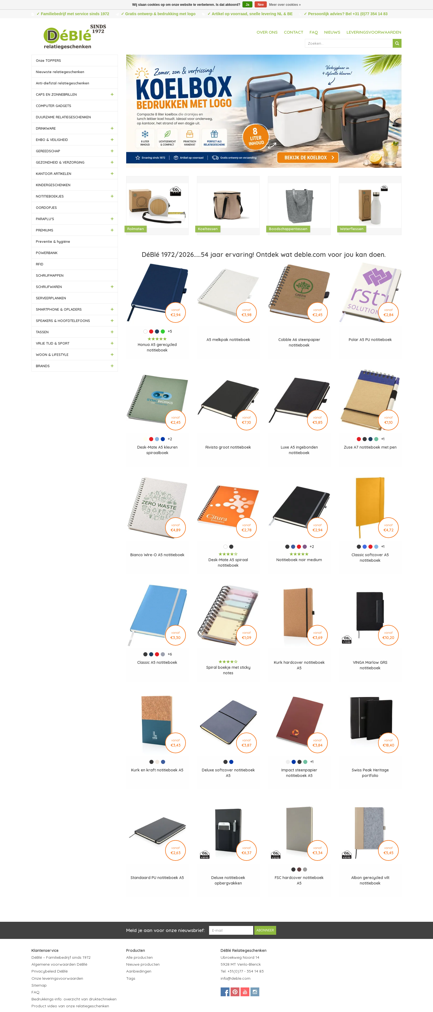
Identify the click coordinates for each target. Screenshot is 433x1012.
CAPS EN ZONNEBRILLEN (56, 94)
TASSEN (42, 332)
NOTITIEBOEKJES (50, 196)
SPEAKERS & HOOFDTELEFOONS (63, 320)
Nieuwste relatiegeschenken (60, 72)
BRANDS (43, 366)
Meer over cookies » (285, 5)
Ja (247, 5)
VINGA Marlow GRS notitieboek (370, 665)
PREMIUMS (44, 230)
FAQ (314, 32)
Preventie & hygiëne (53, 241)
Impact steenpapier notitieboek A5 (299, 773)
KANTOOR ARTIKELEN (53, 173)
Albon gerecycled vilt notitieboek (370, 880)
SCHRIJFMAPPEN (50, 275)
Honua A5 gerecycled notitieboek (157, 347)
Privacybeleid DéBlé (49, 971)
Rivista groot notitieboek (228, 447)
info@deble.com (235, 978)
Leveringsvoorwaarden (374, 32)
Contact (293, 32)
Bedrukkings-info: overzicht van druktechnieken (74, 999)
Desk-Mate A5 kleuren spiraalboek (157, 450)
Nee (261, 5)
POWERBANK (46, 253)
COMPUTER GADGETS (53, 105)
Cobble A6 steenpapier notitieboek (299, 342)
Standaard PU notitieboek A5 (157, 877)
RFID (39, 264)
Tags (130, 978)
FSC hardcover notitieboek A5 (299, 880)
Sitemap (39, 985)
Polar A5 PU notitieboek (370, 339)
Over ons (267, 32)
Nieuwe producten (143, 964)
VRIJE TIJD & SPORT (52, 343)
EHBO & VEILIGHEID (52, 139)
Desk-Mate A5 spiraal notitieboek (228, 562)
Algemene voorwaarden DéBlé (59, 964)
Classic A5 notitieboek (157, 662)
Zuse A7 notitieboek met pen (370, 447)
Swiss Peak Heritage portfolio (370, 773)
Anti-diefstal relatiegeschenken (62, 83)
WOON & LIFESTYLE (52, 354)
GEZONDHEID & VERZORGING (60, 162)
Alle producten (139, 957)
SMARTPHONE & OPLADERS (59, 309)
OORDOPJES (46, 207)
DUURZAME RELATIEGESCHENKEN (63, 117)
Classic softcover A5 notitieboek (370, 557)
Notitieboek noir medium (299, 559)
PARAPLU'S (45, 219)
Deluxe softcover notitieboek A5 (228, 773)
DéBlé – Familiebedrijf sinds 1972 (61, 957)
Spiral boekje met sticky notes (228, 670)
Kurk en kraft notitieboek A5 (157, 770)
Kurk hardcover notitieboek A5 (299, 665)
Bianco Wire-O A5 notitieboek (157, 554)
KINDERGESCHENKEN (53, 185)
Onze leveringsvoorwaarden (57, 978)
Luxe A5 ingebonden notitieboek (299, 450)
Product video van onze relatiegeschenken (70, 1005)
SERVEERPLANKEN (51, 298)
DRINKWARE (46, 128)
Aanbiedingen (138, 971)
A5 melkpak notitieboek (228, 339)
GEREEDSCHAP (48, 151)
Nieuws (332, 32)
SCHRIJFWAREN (49, 286)
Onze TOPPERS (48, 60)
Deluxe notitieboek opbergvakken (228, 880)
